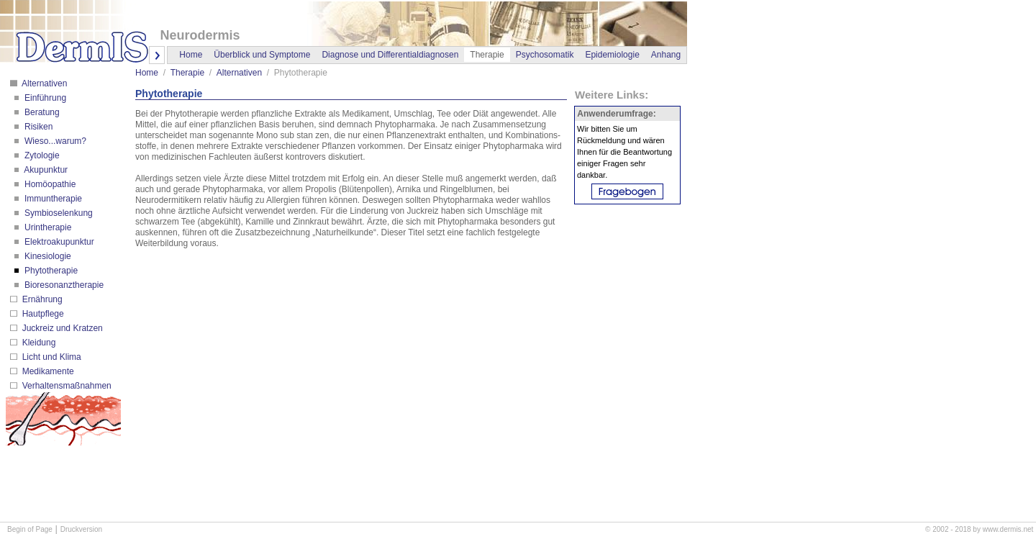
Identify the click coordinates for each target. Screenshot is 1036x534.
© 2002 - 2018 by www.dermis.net (979, 529)
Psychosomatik (545, 55)
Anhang (666, 55)
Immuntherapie (52, 199)
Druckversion (81, 529)
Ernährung (40, 299)
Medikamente (46, 371)
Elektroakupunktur (58, 242)
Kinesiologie (46, 256)
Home (190, 55)
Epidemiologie (612, 55)
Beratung (41, 112)
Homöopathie (49, 184)
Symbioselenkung (57, 213)
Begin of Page (30, 529)
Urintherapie (47, 227)
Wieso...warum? (54, 141)
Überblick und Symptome (262, 55)
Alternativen (43, 83)
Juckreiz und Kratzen (60, 328)
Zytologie (41, 155)
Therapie (187, 73)
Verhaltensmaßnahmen (65, 386)
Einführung (44, 98)
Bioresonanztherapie (63, 285)
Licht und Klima (50, 357)
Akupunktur (45, 170)
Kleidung (37, 343)
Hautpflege (41, 314)
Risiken (37, 127)
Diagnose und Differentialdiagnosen (390, 55)
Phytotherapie (50, 271)
